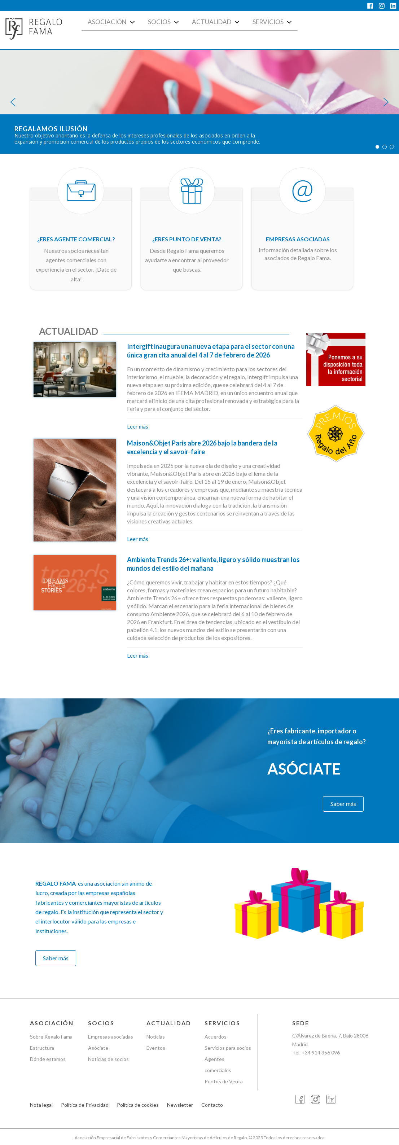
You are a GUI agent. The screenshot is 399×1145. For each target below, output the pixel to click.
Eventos (155, 1048)
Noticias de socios (108, 1059)
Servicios (273, 22)
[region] (199, 102)
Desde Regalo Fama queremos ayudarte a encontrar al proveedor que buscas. (187, 260)
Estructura (42, 1048)
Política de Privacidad (85, 1105)
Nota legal (41, 1105)
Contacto (212, 1105)
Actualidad (216, 22)
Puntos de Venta (224, 1081)
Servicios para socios (228, 1048)
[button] (13, 102)
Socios (164, 22)
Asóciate (98, 1048)
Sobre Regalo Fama (51, 1037)
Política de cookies (138, 1105)
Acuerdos (216, 1037)
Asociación (112, 22)
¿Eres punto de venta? (187, 239)
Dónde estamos (48, 1059)
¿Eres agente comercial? (76, 239)
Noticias (155, 1037)
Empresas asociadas (298, 239)
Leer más (137, 426)
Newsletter (180, 1105)
